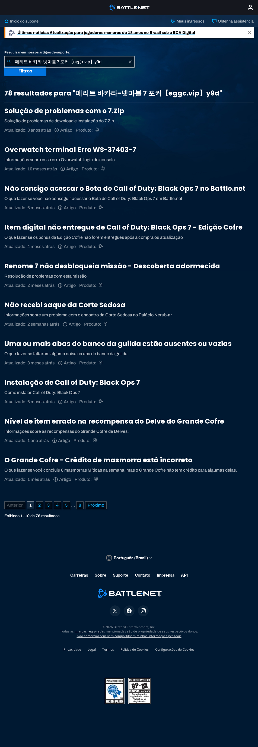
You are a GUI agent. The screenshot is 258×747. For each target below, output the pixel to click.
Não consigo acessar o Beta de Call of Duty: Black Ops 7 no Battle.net (125, 188)
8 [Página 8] (80, 505)
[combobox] (69, 62)
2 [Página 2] (39, 505)
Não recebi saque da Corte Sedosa (64, 305)
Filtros (25, 71)
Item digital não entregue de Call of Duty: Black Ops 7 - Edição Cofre (123, 227)
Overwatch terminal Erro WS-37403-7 (70, 149)
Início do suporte (21, 21)
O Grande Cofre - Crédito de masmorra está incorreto (98, 460)
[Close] (250, 32)
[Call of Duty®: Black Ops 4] (101, 207)
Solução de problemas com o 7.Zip (64, 111)
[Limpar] (130, 62)
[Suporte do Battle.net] (97, 130)
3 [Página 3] (48, 505)
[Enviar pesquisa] (8, 62)
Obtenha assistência (233, 21)
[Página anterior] (14, 505)
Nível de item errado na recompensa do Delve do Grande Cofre (114, 421)
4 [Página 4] (57, 505)
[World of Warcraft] (101, 285)
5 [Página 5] (66, 505)
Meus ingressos (187, 21)
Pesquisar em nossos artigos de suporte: (37, 52)
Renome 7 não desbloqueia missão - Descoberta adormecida (112, 266)
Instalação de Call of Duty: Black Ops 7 (72, 382)
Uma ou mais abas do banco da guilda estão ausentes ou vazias (118, 343)
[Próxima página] (96, 505)
